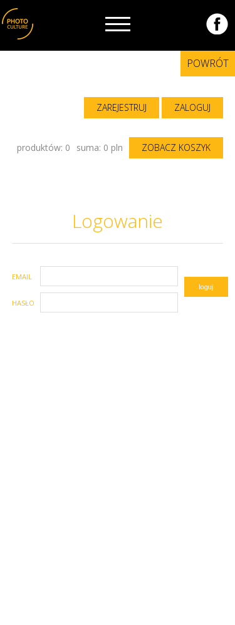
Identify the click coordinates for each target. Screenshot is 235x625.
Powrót (208, 63)
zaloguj (192, 107)
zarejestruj (122, 107)
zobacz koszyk (176, 147)
